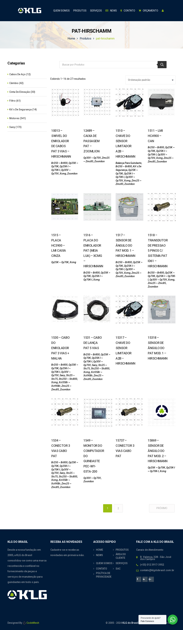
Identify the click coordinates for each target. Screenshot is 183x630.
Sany (12, 127)
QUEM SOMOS (104, 563)
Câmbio (13, 83)
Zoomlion (72, 173)
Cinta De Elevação (19, 91)
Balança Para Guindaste (128, 163)
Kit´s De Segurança (20, 109)
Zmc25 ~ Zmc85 (157, 283)
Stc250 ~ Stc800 (68, 378)
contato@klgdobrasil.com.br (157, 570)
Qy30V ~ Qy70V (92, 157)
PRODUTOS (122, 549)
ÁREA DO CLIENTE (121, 556)
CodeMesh (31, 622)
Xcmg (63, 173)
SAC (118, 568)
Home (71, 38)
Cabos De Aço (17, 74)
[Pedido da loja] (150, 79)
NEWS (99, 555)
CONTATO (101, 568)
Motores (14, 118)
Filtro (12, 100)
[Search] (162, 64)
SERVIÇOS (122, 563)
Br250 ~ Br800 (59, 163)
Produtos (85, 38)
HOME (99, 549)
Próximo (161, 508)
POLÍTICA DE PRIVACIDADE (104, 575)
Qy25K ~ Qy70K (60, 262)
